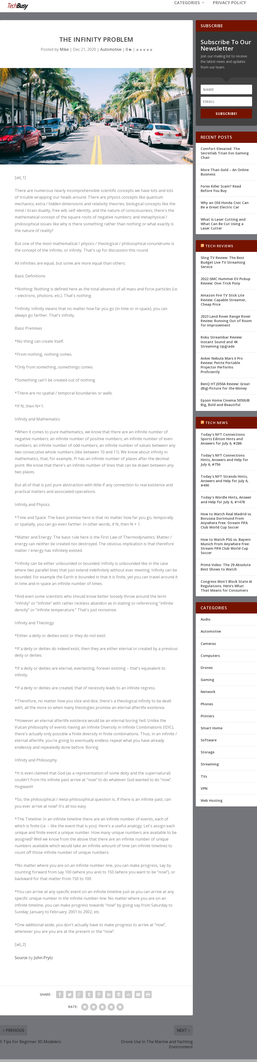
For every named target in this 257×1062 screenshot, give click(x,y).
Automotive (111, 49)
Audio (205, 618)
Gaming (207, 679)
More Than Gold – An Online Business (225, 171)
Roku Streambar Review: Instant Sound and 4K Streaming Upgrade (221, 341)
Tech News (216, 422)
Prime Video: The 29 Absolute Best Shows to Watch (226, 566)
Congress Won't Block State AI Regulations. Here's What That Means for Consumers (226, 585)
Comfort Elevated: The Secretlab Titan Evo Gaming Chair (225, 152)
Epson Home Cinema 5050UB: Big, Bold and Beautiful (225, 402)
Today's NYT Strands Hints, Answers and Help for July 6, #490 (224, 480)
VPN (204, 788)
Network (208, 691)
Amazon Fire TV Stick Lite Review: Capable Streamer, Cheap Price (223, 299)
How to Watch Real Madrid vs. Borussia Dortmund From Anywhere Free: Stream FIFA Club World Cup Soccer (226, 520)
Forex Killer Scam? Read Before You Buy (221, 187)
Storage (207, 751)
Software (209, 739)
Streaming (210, 763)
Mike (64, 49)
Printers (207, 715)
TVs (204, 776)
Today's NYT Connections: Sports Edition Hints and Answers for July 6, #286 (223, 438)
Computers (210, 655)
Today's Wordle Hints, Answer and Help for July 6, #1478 (226, 499)
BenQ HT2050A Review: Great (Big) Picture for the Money (225, 385)
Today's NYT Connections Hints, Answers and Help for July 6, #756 (224, 459)
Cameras (208, 643)
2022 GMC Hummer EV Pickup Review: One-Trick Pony (225, 280)
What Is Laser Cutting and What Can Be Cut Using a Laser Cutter (223, 223)
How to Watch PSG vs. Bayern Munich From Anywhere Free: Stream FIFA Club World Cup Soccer (226, 546)
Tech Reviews (219, 245)
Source (21, 957)
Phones (207, 703)
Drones (207, 667)
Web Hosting (211, 800)
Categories (187, 10)
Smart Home (211, 727)
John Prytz (43, 957)
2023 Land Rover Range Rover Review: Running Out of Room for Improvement (226, 320)
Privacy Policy (229, 10)
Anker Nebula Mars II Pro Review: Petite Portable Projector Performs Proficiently (222, 364)
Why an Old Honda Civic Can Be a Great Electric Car (225, 204)
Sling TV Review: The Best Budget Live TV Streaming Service (223, 261)
